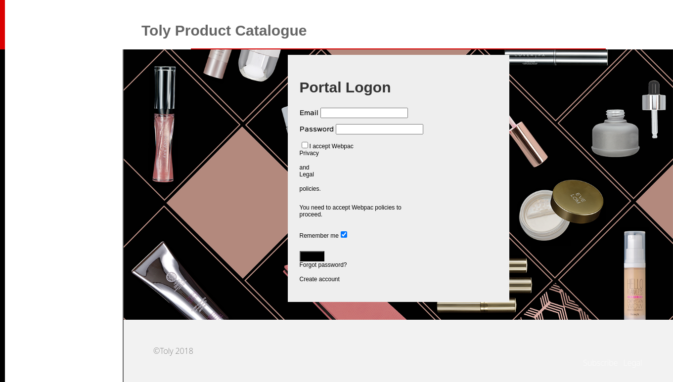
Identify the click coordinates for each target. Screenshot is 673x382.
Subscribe (600, 362)
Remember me (319, 235)
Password (317, 129)
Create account (320, 279)
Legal (307, 174)
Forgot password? (323, 264)
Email (309, 113)
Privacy (309, 153)
